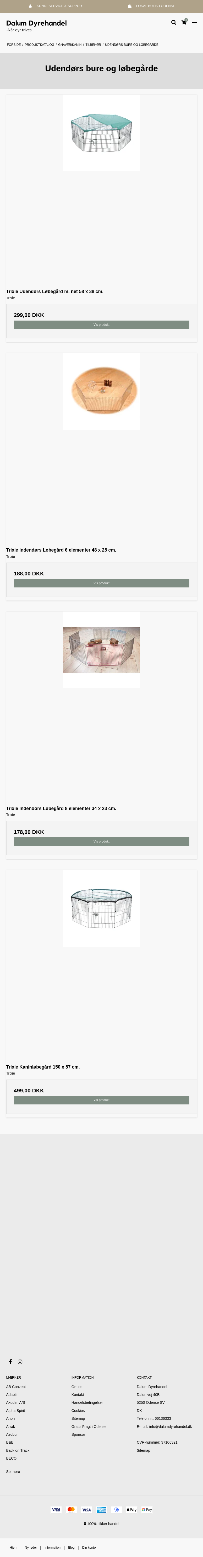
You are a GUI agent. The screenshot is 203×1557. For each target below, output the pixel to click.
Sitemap (143, 1450)
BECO (11, 1458)
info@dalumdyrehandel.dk (170, 1426)
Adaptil (12, 1395)
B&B (10, 1442)
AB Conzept (16, 1387)
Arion (10, 1418)
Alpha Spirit (15, 1411)
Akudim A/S (15, 1402)
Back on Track (18, 1450)
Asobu (11, 1434)
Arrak (10, 1426)
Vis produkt (101, 325)
